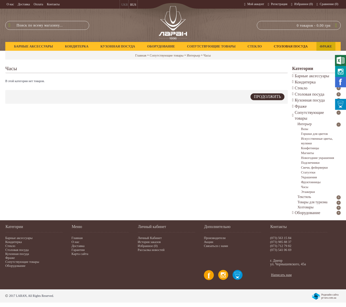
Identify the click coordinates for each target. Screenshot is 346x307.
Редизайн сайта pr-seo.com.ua (329, 296)
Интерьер (193, 55)
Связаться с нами (216, 246)
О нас (75, 242)
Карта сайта (79, 254)
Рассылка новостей (151, 250)
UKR (124, 4)
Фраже (10, 258)
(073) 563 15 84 (280, 238)
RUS (133, 4)
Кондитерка (13, 242)
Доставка (78, 246)
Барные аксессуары (18, 238)
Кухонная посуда (17, 254)
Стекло (10, 246)
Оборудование (15, 265)
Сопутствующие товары (166, 55)
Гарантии (78, 250)
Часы (207, 55)
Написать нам (281, 275)
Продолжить (267, 96)
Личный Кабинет (150, 238)
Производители (215, 238)
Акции (208, 242)
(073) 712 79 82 (280, 246)
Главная (140, 55)
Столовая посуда (17, 250)
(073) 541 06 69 (280, 250)
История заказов (149, 242)
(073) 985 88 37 (280, 242)
